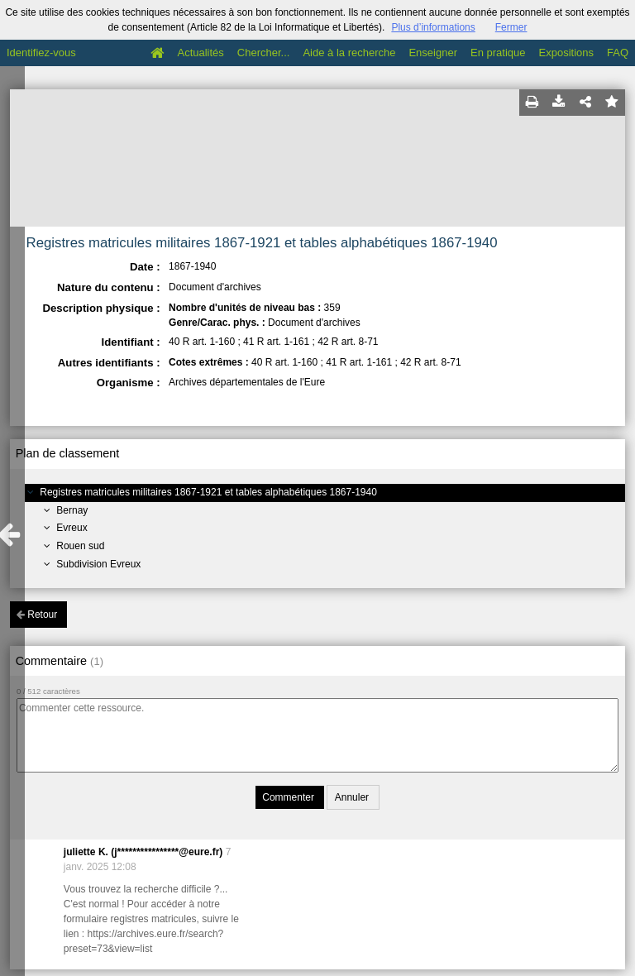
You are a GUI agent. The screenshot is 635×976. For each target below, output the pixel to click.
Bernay (72, 510)
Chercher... (263, 52)
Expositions (566, 52)
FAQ (617, 52)
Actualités (200, 52)
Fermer (511, 27)
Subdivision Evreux (98, 564)
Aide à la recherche (349, 52)
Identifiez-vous (41, 52)
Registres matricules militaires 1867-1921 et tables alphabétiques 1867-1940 (208, 492)
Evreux (71, 527)
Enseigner (432, 52)
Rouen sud (80, 546)
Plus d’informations (433, 27)
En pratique (498, 52)
